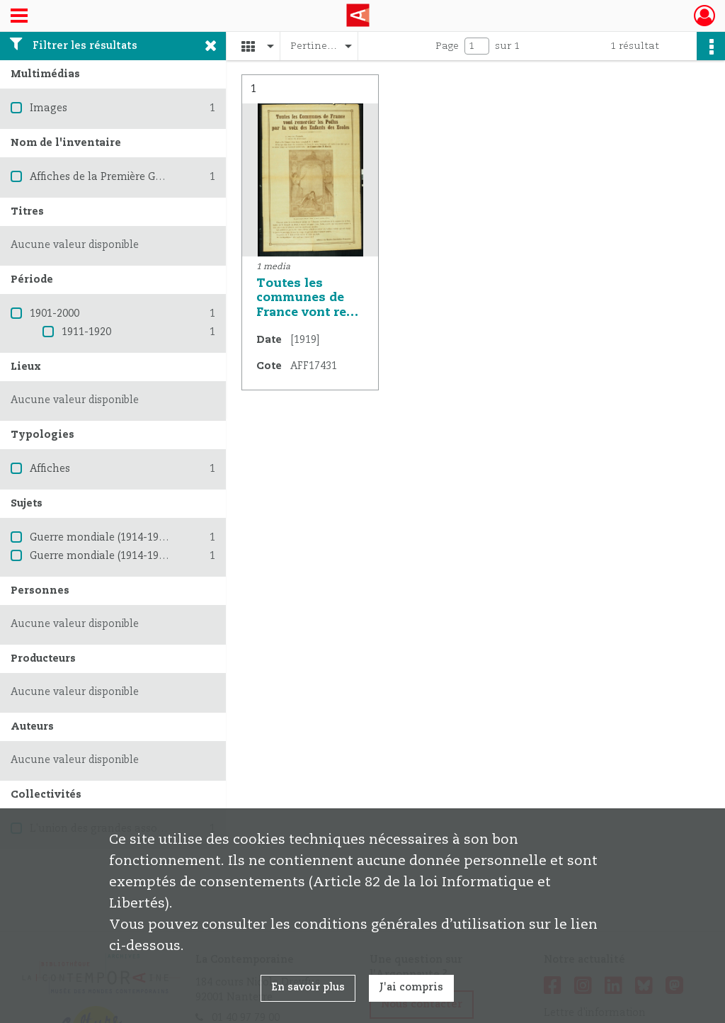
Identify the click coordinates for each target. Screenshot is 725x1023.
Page (447, 46)
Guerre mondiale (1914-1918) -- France (126, 556)
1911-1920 (86, 332)
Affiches (50, 469)
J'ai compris (411, 988)
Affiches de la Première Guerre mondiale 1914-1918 (157, 177)
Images (48, 108)
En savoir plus (308, 988)
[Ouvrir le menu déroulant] (19, 17)
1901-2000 (54, 314)
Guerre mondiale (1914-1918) (101, 538)
